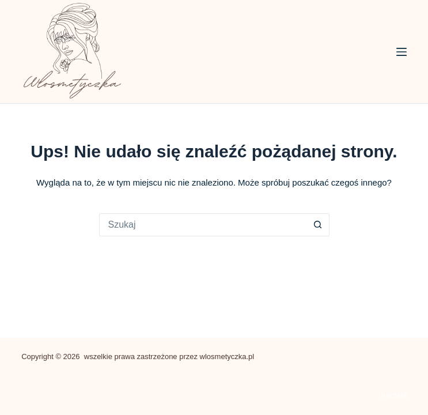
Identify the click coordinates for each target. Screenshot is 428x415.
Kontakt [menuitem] (394, 395)
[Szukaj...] (202, 224)
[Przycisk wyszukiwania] (317, 224)
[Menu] (401, 52)
